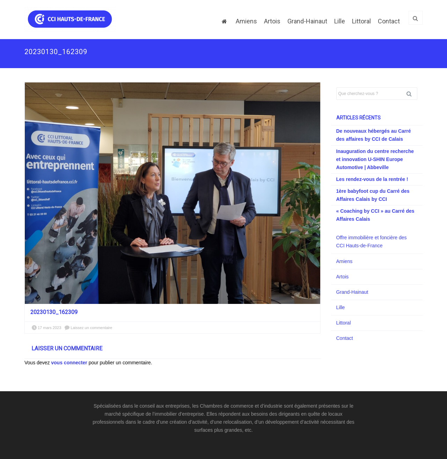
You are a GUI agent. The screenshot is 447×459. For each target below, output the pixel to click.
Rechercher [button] (411, 93)
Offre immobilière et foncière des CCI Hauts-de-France (371, 241)
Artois (272, 21)
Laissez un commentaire (91, 328)
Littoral (361, 21)
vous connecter (69, 362)
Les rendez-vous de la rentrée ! (372, 179)
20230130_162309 (54, 312)
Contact (389, 21)
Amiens (246, 21)
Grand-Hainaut (307, 21)
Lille (339, 21)
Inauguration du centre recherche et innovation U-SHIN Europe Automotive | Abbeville (375, 159)
